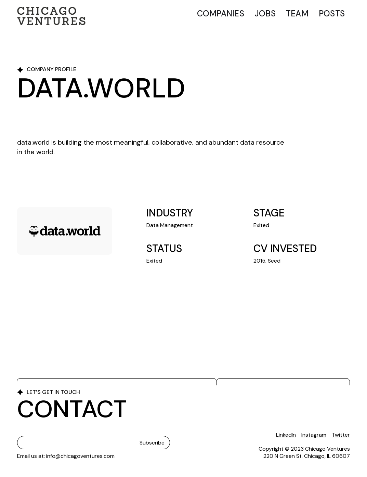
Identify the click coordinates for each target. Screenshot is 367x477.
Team (297, 13)
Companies (220, 13)
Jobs (265, 13)
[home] (51, 16)
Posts (332, 13)
